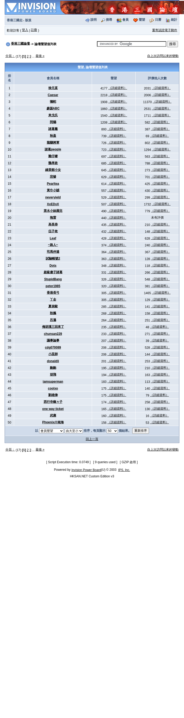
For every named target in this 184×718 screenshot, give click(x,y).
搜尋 (109, 20)
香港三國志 (14, 20)
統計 (174, 20)
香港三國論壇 (20, 43)
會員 (125, 20)
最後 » (40, 56)
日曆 (158, 20)
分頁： (10, 56)
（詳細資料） (117, 88)
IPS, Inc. (124, 470)
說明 (93, 20)
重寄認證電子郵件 (164, 30)
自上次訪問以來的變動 (163, 56)
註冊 (34, 30)
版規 (28, 20)
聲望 (142, 20)
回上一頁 (92, 439)
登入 (25, 30)
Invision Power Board (86, 470)
